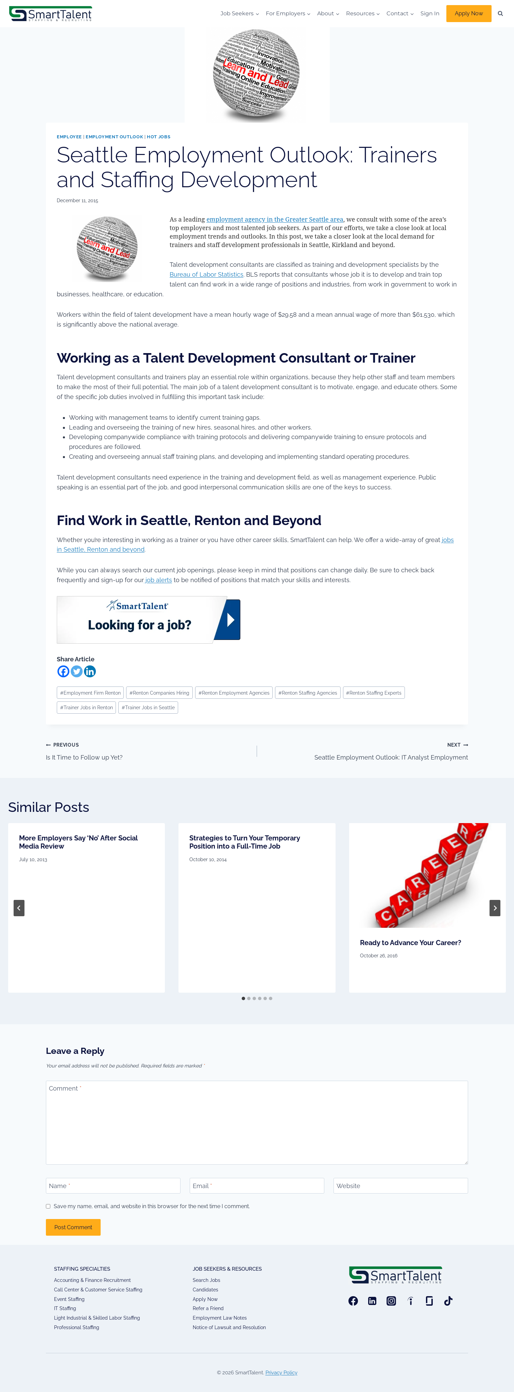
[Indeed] (410, 1300)
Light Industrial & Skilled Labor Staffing (97, 1318)
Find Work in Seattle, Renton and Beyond (191, 520)
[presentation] (427, 875)
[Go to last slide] (19, 908)
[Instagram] (391, 1300)
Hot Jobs (158, 136)
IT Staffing (65, 1308)
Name (59, 1185)
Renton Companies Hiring (159, 693)
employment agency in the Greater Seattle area (274, 219)
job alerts (158, 580)
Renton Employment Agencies (234, 693)
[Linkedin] (90, 671)
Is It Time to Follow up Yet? (148, 750)
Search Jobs (206, 1280)
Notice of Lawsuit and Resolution (229, 1327)
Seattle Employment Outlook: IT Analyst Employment (365, 750)
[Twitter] (77, 671)
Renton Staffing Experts (373, 693)
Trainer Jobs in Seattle (148, 707)
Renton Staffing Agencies (307, 693)
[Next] (495, 908)
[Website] (400, 1185)
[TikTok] (448, 1300)
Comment (65, 1088)
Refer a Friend (208, 1308)
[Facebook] (63, 671)
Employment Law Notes (220, 1318)
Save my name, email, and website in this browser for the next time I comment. (152, 1206)
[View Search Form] (500, 13)
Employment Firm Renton (90, 693)
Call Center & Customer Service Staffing (98, 1289)
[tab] (243, 998)
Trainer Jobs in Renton (86, 707)
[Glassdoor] (429, 1300)
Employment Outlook (114, 136)
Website (348, 1185)
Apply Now (469, 13)
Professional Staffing (76, 1327)
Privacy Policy (281, 1373)
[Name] (113, 1185)
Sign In (430, 13)
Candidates (205, 1289)
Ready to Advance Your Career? (410, 943)
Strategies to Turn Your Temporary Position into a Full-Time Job (244, 842)
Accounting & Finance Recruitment (92, 1280)
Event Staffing (69, 1299)
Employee (69, 136)
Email (202, 1185)
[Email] (257, 1185)
